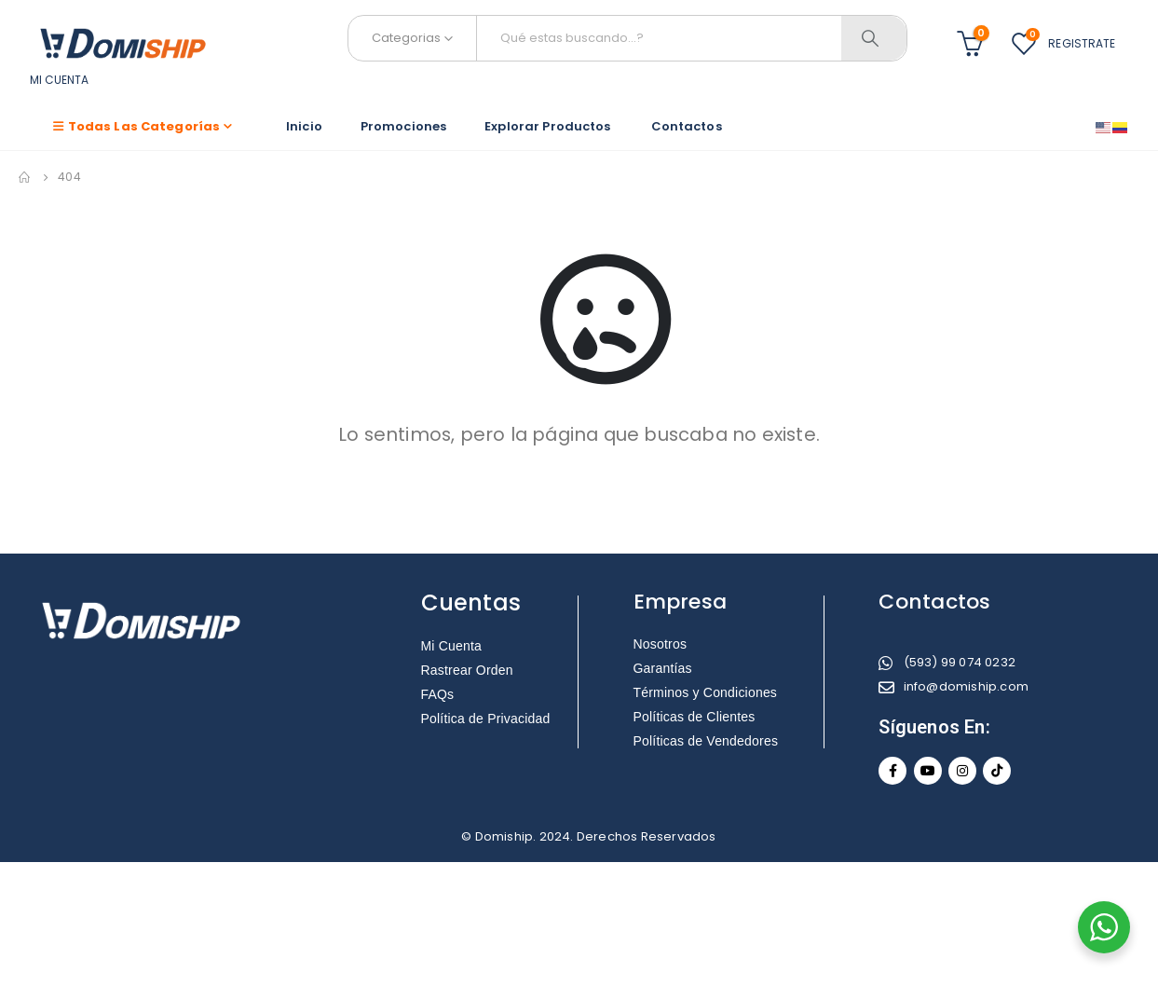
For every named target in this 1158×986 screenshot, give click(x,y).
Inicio (304, 126)
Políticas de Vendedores (706, 740)
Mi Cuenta (452, 645)
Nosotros (660, 644)
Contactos (686, 126)
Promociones (403, 126)
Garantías (662, 668)
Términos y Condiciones (705, 692)
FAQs (438, 694)
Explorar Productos (548, 126)
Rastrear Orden (467, 670)
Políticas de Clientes (694, 716)
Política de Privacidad (486, 718)
